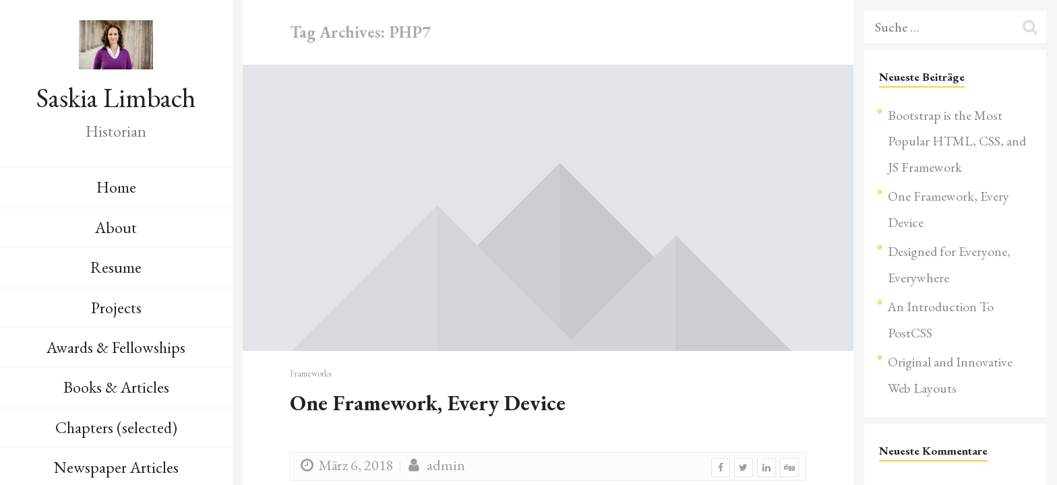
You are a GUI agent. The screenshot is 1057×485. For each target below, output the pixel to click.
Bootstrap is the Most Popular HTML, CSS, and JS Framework (957, 141)
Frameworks (310, 373)
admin (434, 465)
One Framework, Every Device (428, 403)
